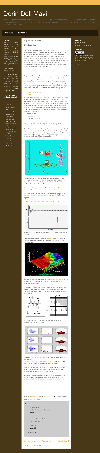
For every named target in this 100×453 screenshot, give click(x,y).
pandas (6, 72)
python (6, 78)
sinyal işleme (8, 83)
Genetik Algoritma (9, 56)
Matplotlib (11, 63)
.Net (5, 43)
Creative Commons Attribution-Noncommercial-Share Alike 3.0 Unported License (84, 58)
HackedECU (31, 94)
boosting (10, 42)
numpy (16, 65)
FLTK (16, 54)
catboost (6, 46)
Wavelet (48, 238)
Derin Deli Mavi (25, 13)
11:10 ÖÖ (33, 428)
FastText (6, 54)
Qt (17, 78)
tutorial (61, 281)
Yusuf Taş (8, 145)
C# (11, 44)
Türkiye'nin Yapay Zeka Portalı (10, 128)
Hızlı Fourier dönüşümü (33, 201)
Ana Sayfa (9, 33)
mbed (16, 63)
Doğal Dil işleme (11, 50)
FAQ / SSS (22, 33)
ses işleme (15, 81)
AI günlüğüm (9, 116)
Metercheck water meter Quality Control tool (38, 361)
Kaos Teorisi (14, 58)
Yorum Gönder (32, 432)
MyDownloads (9, 114)
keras (5, 60)
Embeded (6, 52)
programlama (10, 74)
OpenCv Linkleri (10, 121)
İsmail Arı (8, 138)
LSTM (9, 61)
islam (6, 58)
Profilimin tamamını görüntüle (84, 45)
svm (17, 83)
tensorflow (6, 85)
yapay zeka (36, 399)
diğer (30, 399)
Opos (7, 109)
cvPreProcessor (10, 107)
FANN (15, 52)
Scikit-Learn (7, 81)
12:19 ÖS (33, 412)
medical (6, 65)
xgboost (15, 86)
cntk (12, 46)
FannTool (8, 105)
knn (13, 60)
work (79, 55)
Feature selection (63, 188)
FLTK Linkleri (9, 119)
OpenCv (7, 67)
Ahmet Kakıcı (9, 141)
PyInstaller (9, 76)
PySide (16, 76)
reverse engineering (11, 80)
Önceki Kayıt (63, 441)
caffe (16, 44)
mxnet (11, 65)
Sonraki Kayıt (29, 441)
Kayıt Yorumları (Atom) (36, 445)
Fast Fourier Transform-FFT (49, 201)
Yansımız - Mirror (10, 112)
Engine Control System (34, 92)
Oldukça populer (58, 279)
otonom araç (14, 70)
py (4, 76)
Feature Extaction (52, 129)
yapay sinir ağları (11, 88)
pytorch (12, 78)
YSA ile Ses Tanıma (36, 103)
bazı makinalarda (42, 357)
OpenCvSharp (8, 68)
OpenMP (6, 70)
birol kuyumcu (81, 43)
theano (12, 85)
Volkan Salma (9, 136)
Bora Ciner (8, 143)
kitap (9, 60)
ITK (17, 56)
